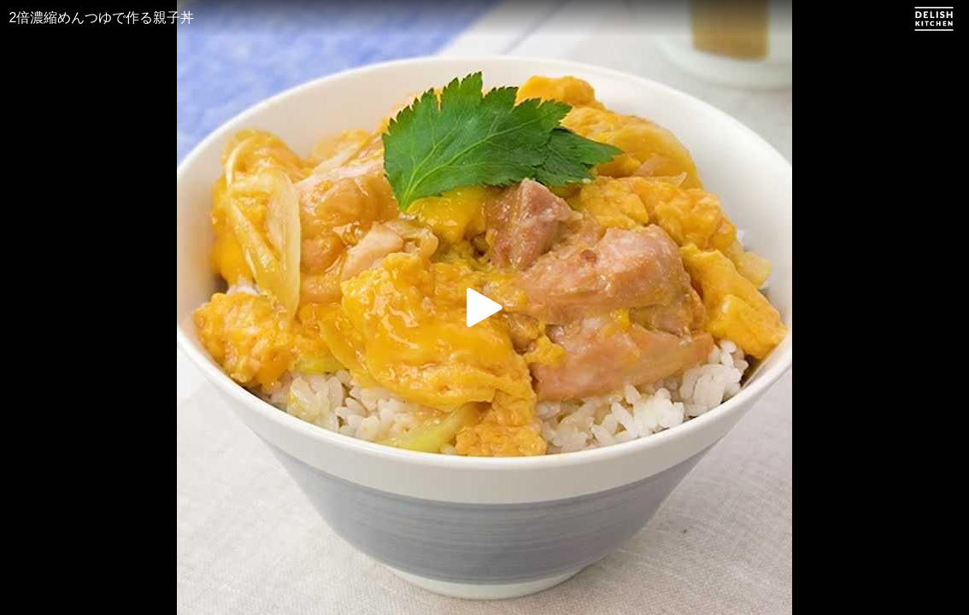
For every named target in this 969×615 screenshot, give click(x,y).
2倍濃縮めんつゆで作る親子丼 (102, 17)
